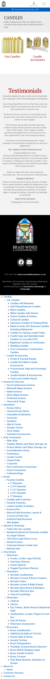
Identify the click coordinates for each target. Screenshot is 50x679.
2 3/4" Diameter (18, 493)
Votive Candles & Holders (23, 316)
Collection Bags (15, 473)
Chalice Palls (13, 460)
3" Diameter (16, 496)
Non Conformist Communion (22, 466)
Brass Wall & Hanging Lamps (25, 650)
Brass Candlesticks (20, 630)
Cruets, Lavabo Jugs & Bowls (25, 558)
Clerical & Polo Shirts (18, 411)
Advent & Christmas (13, 525)
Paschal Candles (15, 480)
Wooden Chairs (18, 581)
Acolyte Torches (18, 640)
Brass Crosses (18, 656)
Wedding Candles (19, 345)
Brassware (12, 627)
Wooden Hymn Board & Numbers (27, 587)
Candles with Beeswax (22, 303)
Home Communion (16, 470)
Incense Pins (13, 509)
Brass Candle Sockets (21, 653)
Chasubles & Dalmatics (19, 414)
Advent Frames (15, 542)
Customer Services (13, 672)
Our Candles (12, 56)
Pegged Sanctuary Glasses (24, 568)
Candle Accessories (37, 58)
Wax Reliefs (13, 522)
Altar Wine (12, 440)
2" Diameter (16, 483)
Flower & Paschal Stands (23, 358)
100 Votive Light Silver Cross (22, 538)
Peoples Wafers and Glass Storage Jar (27, 444)
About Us (8, 666)
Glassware (12, 555)
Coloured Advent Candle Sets (22, 545)
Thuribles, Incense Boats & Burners (28, 646)
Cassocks (12, 417)
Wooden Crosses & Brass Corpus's (28, 578)
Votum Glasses (18, 565)
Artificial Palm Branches (19, 519)
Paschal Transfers (16, 502)
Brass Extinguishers (20, 643)
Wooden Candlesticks (21, 574)
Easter (6, 476)
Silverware (12, 597)
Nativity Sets (13, 548)
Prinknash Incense (16, 398)
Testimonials (25, 90)
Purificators (13, 453)
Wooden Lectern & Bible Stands (26, 584)
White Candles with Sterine (24, 313)
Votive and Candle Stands (23, 378)
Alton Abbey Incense (17, 395)
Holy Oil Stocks (18, 620)
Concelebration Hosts (18, 450)
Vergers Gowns (15, 427)
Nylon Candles (17, 309)
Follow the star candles (19, 529)
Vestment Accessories (19, 434)
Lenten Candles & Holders (20, 506)
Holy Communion (12, 437)
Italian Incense (14, 391)
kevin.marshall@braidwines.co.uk (31, 274)
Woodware (12, 571)
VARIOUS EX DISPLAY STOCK (25, 633)
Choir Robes (13, 430)
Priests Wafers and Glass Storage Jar (26, 447)
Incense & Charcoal (13, 381)
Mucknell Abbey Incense (19, 388)
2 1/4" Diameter (18, 486)
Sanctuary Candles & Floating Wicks (29, 323)
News (10, 669)
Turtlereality (25, 289)
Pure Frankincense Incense (21, 385)
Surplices (12, 421)
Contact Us (9, 676)
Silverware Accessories (22, 623)
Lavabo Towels (14, 457)
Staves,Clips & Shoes (21, 636)
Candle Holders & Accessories (26, 375)
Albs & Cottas (14, 424)
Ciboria (14, 604)
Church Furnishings (20, 594)
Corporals (12, 463)
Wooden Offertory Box (22, 591)
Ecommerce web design (34, 287)
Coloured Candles (19, 319)
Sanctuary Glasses (20, 561)
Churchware (9, 552)
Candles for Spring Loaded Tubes (27, 332)
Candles (7, 296)
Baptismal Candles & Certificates (27, 342)
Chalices (14, 601)
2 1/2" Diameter (18, 489)
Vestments (9, 404)
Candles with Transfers (19, 499)
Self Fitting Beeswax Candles (25, 306)
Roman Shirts (14, 408)
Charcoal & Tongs (16, 401)
